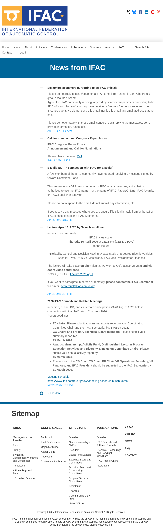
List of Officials (77, 503)
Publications (78, 47)
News (16, 47)
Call (79, 156)
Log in (23, 52)
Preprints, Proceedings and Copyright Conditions (109, 453)
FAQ (121, 47)
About (28, 47)
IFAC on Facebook (140, 12)
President (74, 450)
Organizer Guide (50, 447)
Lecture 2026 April (81, 274)
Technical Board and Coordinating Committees (80, 470)
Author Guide (48, 451)
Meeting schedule (58, 376)
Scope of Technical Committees (79, 480)
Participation (19, 465)
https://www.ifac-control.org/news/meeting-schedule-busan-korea (87, 381)
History (16, 450)
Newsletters (103, 465)
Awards (109, 47)
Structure (95, 47)
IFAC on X (128, 12)
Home (5, 47)
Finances (74, 491)
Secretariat (75, 486)
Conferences (59, 47)
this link (108, 524)
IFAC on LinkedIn (147, 12)
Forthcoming (47, 437)
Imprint (41, 512)
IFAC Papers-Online (107, 460)
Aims (15, 445)
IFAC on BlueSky (134, 12)
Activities (41, 47)
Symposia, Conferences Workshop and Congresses (25, 457)
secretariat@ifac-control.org (78, 286)
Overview (74, 437)
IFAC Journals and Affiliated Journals (107, 444)
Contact (7, 52)
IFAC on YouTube (153, 12)
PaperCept (46, 456)
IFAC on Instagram (159, 12)
